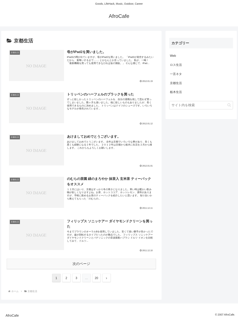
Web (173, 55)
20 (96, 278)
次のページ (81, 264)
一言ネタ (176, 74)
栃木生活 (176, 92)
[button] (229, 105)
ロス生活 (176, 64)
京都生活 (176, 83)
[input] (201, 105)
